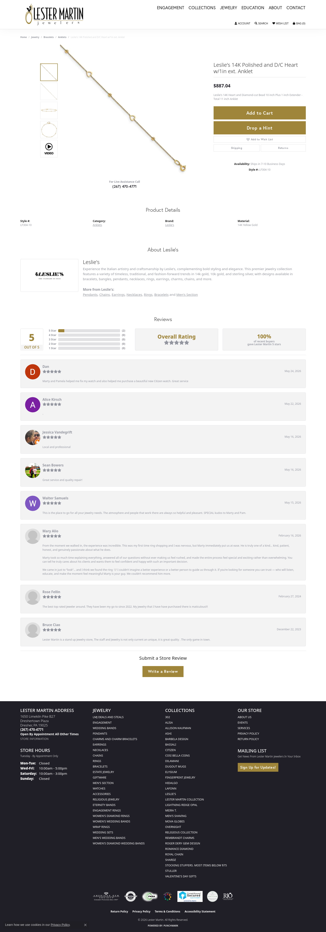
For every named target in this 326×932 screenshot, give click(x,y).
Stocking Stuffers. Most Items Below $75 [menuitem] (196, 865)
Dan (46, 366)
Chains (104, 294)
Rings (148, 294)
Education (252, 7)
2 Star (52, 344)
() (123, 330)
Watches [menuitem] (99, 788)
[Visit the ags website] (106, 896)
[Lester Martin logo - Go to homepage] (54, 14)
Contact (295, 7)
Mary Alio (50, 531)
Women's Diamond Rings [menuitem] (111, 816)
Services (244, 728)
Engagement (170, 7)
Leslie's (169, 225)
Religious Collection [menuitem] (181, 832)
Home (23, 37)
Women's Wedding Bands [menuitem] (111, 821)
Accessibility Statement (200, 911)
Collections (202, 7)
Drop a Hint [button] (260, 128)
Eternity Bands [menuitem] (104, 805)
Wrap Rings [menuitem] (101, 827)
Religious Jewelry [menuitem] (106, 799)
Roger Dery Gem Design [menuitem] (182, 843)
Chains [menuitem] (98, 755)
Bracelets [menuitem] (100, 766)
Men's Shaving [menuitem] (176, 816)
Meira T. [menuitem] (171, 810)
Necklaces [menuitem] (100, 750)
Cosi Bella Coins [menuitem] (177, 755)
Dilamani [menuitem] (172, 761)
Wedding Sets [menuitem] (103, 832)
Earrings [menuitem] (99, 744)
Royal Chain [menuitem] (174, 854)
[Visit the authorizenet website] (131, 896)
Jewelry (228, 7)
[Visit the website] (167, 896)
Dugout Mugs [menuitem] (175, 766)
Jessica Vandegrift (57, 432)
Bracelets (48, 37)
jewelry (35, 37)
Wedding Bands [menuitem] (104, 728)
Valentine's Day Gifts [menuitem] (180, 876)
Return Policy (248, 739)
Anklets (62, 37)
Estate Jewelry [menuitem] (103, 772)
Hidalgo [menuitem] (171, 783)
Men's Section (187, 294)
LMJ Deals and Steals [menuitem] (108, 717)
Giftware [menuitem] (99, 777)
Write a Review (163, 671)
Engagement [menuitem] (102, 722)
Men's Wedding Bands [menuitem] (109, 838)
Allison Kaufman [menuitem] (178, 728)
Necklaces (134, 294)
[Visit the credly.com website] (212, 896)
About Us (245, 717)
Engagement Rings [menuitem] (107, 810)
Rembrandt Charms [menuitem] (180, 838)
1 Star (52, 348)
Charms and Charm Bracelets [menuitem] (115, 739)
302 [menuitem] (167, 717)
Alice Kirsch (52, 399)
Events (243, 722)
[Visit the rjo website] (227, 896)
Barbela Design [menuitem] (176, 739)
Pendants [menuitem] (100, 733)
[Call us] (49, 734)
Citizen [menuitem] (170, 750)
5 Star (52, 330)
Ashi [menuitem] (168, 733)
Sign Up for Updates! (258, 767)
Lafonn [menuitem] (171, 788)
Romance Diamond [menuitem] (179, 849)
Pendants (90, 294)
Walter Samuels (55, 498)
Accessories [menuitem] (102, 794)
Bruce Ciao (51, 625)
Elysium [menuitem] (171, 772)
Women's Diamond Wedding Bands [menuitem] (119, 843)
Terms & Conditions (167, 911)
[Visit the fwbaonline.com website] (149, 896)
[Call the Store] (32, 729)
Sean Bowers (53, 465)
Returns (283, 148)
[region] (126, 110)
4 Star (52, 335)
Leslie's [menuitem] (170, 794)
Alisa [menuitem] (169, 722)
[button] (242, 23)
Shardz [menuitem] (170, 860)
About (275, 7)
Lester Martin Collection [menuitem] (184, 799)
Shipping (236, 148)
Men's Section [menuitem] (103, 783)
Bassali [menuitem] (170, 744)
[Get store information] (34, 739)
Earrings (118, 294)
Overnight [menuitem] (173, 827)
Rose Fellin (51, 592)
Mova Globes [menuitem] (175, 821)
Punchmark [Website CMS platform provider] (171, 925)
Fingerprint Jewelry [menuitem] (180, 777)
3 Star (52, 339)
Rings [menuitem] (97, 761)
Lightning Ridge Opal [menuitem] (181, 805)
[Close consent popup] (85, 925)
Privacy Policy (248, 733)
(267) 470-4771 (124, 186)
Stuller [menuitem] (171, 871)
